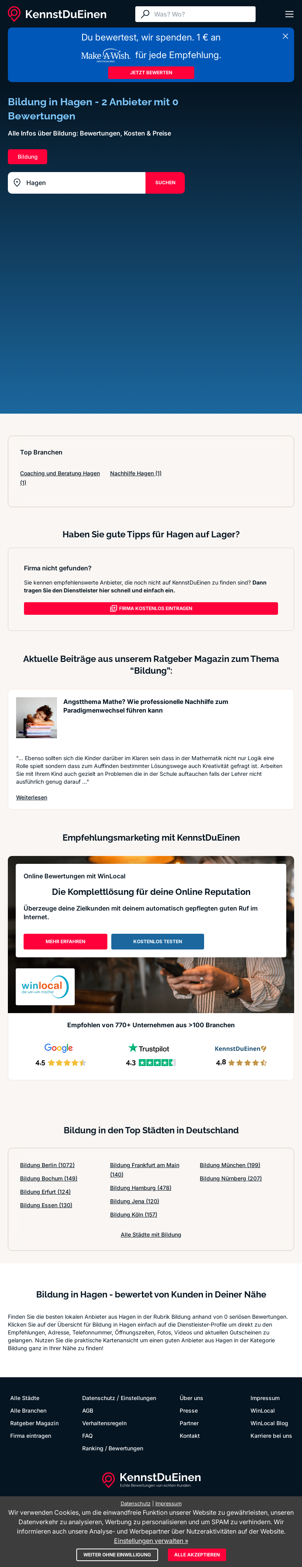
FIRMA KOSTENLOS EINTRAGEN (151, 608)
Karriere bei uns (271, 1435)
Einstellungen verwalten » (151, 1541)
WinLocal (262, 1410)
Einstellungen (138, 1398)
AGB (87, 1410)
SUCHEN (165, 182)
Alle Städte (24, 1398)
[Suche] (203, 14)
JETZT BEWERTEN (151, 72)
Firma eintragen (30, 1435)
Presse (189, 1410)
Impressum (265, 1398)
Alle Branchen (28, 1410)
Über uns (191, 1398)
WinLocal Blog (269, 1423)
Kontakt (190, 1435)
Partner (189, 1423)
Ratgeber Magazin (34, 1423)
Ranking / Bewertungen (112, 1448)
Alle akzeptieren (197, 1555)
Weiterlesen (31, 797)
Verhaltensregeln (104, 1423)
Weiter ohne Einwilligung (117, 1555)
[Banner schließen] (285, 36)
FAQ (87, 1435)
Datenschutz (98, 1398)
